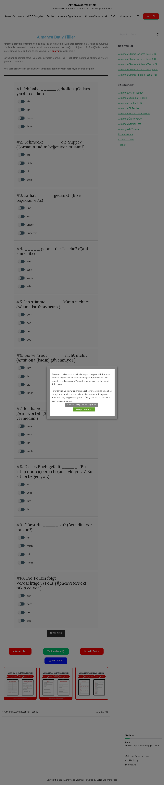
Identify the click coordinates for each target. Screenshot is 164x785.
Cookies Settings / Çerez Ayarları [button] (82, 405)
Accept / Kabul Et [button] (84, 409)
